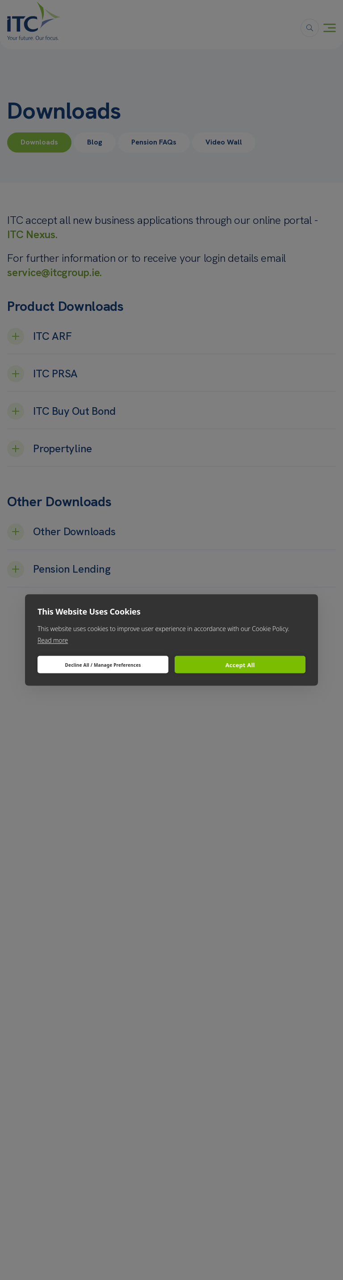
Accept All (240, 665)
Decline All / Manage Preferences (103, 664)
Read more (53, 640)
